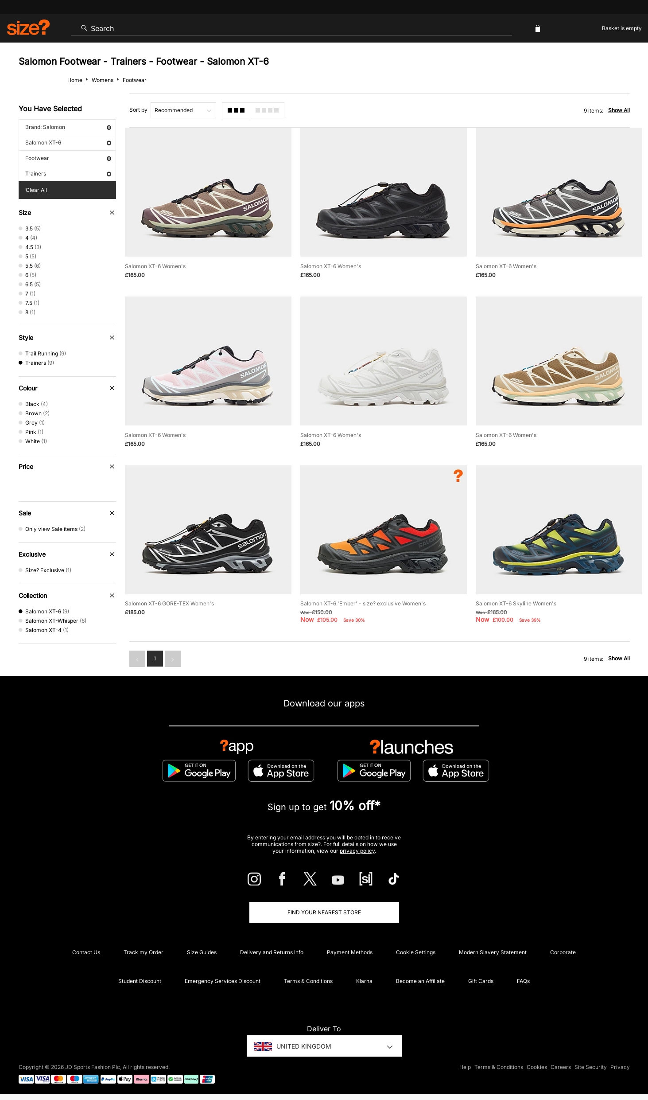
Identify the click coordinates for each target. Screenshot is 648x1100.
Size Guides (202, 952)
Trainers (68, 173)
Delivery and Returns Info (271, 952)
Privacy (620, 1067)
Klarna (364, 981)
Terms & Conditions (308, 981)
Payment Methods (350, 952)
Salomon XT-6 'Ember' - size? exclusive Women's (363, 603)
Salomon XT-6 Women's (155, 266)
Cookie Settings (415, 952)
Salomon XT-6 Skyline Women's (516, 603)
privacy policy (357, 850)
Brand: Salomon (68, 127)
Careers (561, 1067)
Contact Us (86, 952)
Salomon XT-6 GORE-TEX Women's (169, 603)
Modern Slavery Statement (493, 952)
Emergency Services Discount (222, 981)
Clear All (36, 190)
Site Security (590, 1067)
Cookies (537, 1067)
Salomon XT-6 (68, 142)
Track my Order (143, 952)
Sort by (138, 109)
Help (465, 1067)
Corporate (563, 952)
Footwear (68, 158)
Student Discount (139, 981)
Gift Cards (480, 981)
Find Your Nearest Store (324, 912)
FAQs (523, 981)
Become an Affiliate (420, 981)
